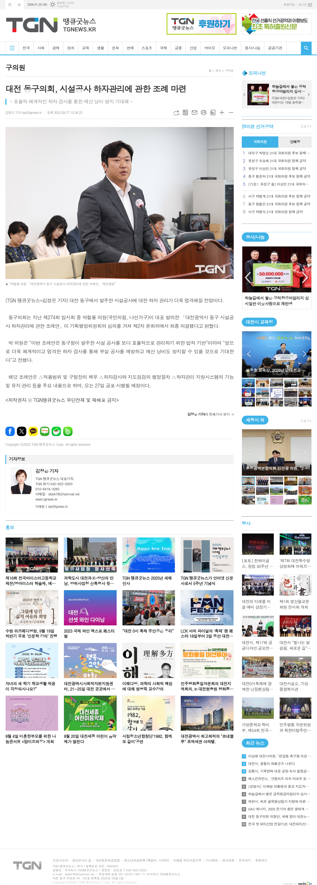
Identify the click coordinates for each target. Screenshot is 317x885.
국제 (163, 47)
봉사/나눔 (252, 47)
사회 (40, 47)
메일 (194, 112)
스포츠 (147, 47)
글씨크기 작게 (231, 112)
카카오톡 (33, 431)
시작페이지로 (10, 4)
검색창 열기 (306, 48)
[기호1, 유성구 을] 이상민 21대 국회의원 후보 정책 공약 (280, 184)
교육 (85, 47)
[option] (277, 277)
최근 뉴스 (255, 743)
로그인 (302, 4)
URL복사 (176, 112)
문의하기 (245, 860)
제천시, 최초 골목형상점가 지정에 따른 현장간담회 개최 (280, 801)
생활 (100, 47)
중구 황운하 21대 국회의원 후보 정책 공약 (279, 176)
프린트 (203, 112)
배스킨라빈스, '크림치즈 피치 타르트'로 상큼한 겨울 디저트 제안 (280, 778)
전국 (26, 47)
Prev (244, 94)
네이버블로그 (44, 431)
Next (309, 94)
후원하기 (261, 860)
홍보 (9, 527)
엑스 (21, 431)
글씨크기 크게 (222, 112)
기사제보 (212, 860)
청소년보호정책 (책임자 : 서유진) (146, 860)
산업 (193, 47)
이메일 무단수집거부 (187, 860)
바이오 (209, 47)
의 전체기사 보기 (208, 414)
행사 (246, 523)
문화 (115, 47)
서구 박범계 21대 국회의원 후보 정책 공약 (279, 196)
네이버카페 (56, 431)
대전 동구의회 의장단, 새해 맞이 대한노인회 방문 (280, 816)
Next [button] (305, 278)
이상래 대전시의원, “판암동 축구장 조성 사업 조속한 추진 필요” (280, 756)
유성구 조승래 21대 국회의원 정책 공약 (277, 161)
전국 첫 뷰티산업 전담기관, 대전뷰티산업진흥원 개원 (280, 824)
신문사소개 (60, 860)
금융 (178, 47)
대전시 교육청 (259, 322)
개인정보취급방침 (107, 860)
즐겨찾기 (19, 4)
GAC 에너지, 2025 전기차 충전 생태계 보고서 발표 (280, 809)
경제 (55, 47)
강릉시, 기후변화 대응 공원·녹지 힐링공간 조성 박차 (280, 771)
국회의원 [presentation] (259, 141)
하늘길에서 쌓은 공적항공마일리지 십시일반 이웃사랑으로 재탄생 (280, 794)
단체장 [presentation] (295, 141)
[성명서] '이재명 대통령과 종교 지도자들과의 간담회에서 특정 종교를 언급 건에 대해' (280, 786)
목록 (185, 112)
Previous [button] (248, 278)
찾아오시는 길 (81, 860)
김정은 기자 (46, 471)
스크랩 (212, 112)
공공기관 (275, 47)
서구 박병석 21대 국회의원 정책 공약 (275, 212)
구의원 (229, 70)
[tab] (260, 142)
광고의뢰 (228, 860)
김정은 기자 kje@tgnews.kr (23, 112)
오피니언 (230, 47)
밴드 (68, 431)
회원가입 (289, 4)
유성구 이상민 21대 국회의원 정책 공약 (277, 168)
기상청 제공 (63, 6)
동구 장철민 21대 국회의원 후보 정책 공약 (279, 204)
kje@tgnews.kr (51, 506)
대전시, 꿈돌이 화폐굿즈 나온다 (271, 763)
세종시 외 (255, 420)
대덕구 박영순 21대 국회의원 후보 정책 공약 (280, 153)
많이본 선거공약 (257, 126)
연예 (130, 47)
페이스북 (10, 431)
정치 (70, 47)
